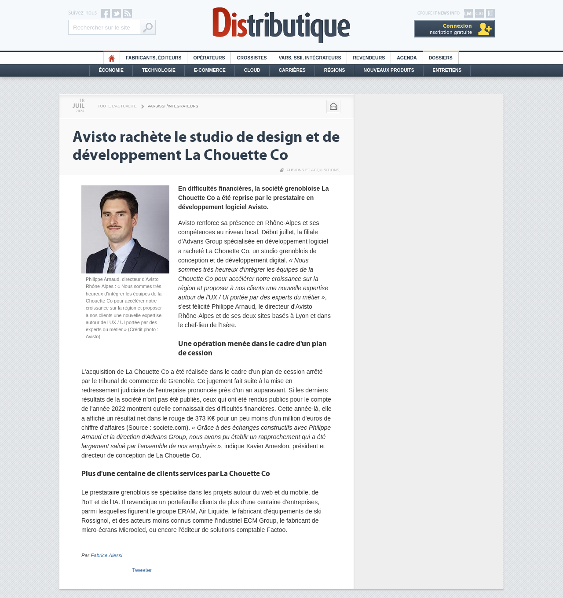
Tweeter (142, 570)
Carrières (292, 70)
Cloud (252, 70)
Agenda (407, 57)
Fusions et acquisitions (313, 170)
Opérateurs (209, 57)
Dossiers (441, 57)
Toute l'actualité (117, 106)
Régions (334, 70)
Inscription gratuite (450, 28)
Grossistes (252, 57)
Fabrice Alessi (106, 555)
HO (111, 58)
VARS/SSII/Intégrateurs (173, 106)
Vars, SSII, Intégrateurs (310, 57)
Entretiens (447, 70)
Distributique (281, 25)
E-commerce (210, 70)
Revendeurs (369, 57)
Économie (111, 70)
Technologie (158, 70)
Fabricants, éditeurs (153, 57)
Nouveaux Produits (388, 70)
